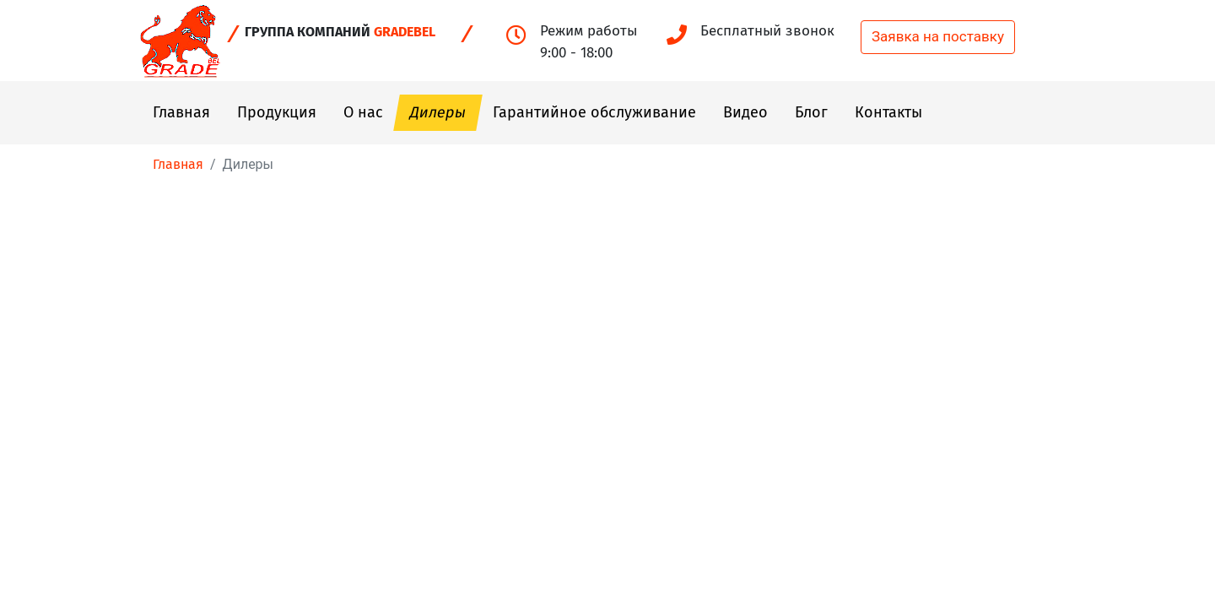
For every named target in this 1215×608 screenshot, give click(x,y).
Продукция (276, 112)
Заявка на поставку (938, 36)
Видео (745, 112)
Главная (181, 112)
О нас (363, 112)
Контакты (888, 112)
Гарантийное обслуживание (594, 112)
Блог (811, 112)
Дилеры (437, 112)
